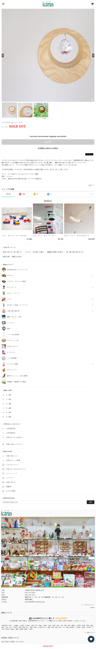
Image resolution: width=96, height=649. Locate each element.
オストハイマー (12, 370)
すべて (8, 194)
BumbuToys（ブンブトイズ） (18, 270)
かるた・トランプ (13, 293)
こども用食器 (11, 358)
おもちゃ (10, 276)
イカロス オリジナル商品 (16, 281)
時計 (8, 329)
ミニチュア (11, 323)
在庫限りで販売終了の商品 (16, 382)
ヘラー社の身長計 (13, 335)
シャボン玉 (11, 352)
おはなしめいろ (12, 346)
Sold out (48, 142)
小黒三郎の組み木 (13, 311)
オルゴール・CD (13, 340)
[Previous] (3, 55)
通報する (91, 185)
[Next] (93, 55)
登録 (90, 502)
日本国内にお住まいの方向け (48, 148)
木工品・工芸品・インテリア (17, 305)
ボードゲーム (11, 287)
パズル (9, 299)
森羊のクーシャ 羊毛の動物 (17, 376)
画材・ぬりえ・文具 (14, 317)
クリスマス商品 (12, 364)
